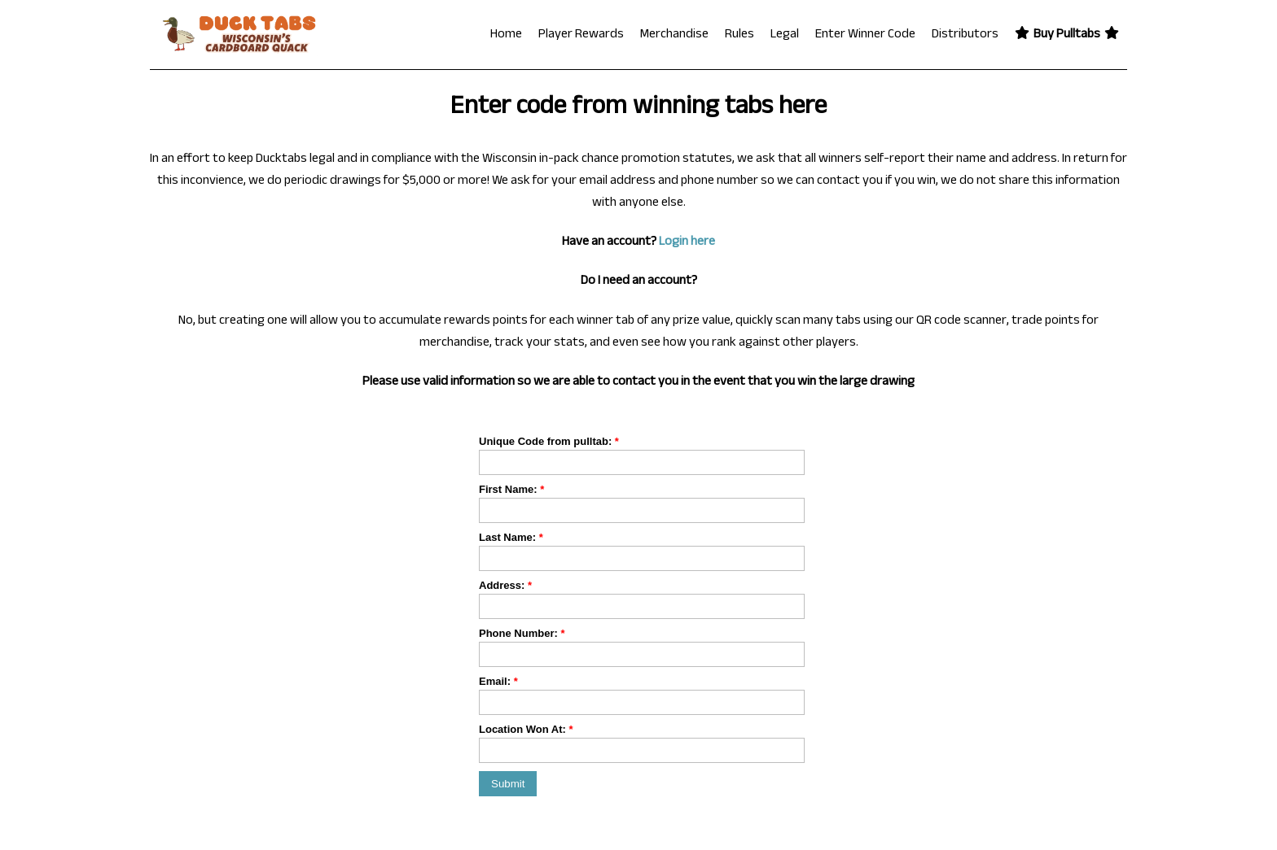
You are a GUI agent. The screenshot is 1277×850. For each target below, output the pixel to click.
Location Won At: (526, 729)
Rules (739, 35)
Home (506, 35)
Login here (687, 243)
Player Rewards (581, 35)
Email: (498, 681)
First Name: (511, 489)
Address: (505, 585)
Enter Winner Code (865, 35)
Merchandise (674, 35)
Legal (784, 35)
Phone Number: (521, 633)
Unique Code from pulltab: (549, 441)
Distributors (965, 35)
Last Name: (511, 537)
